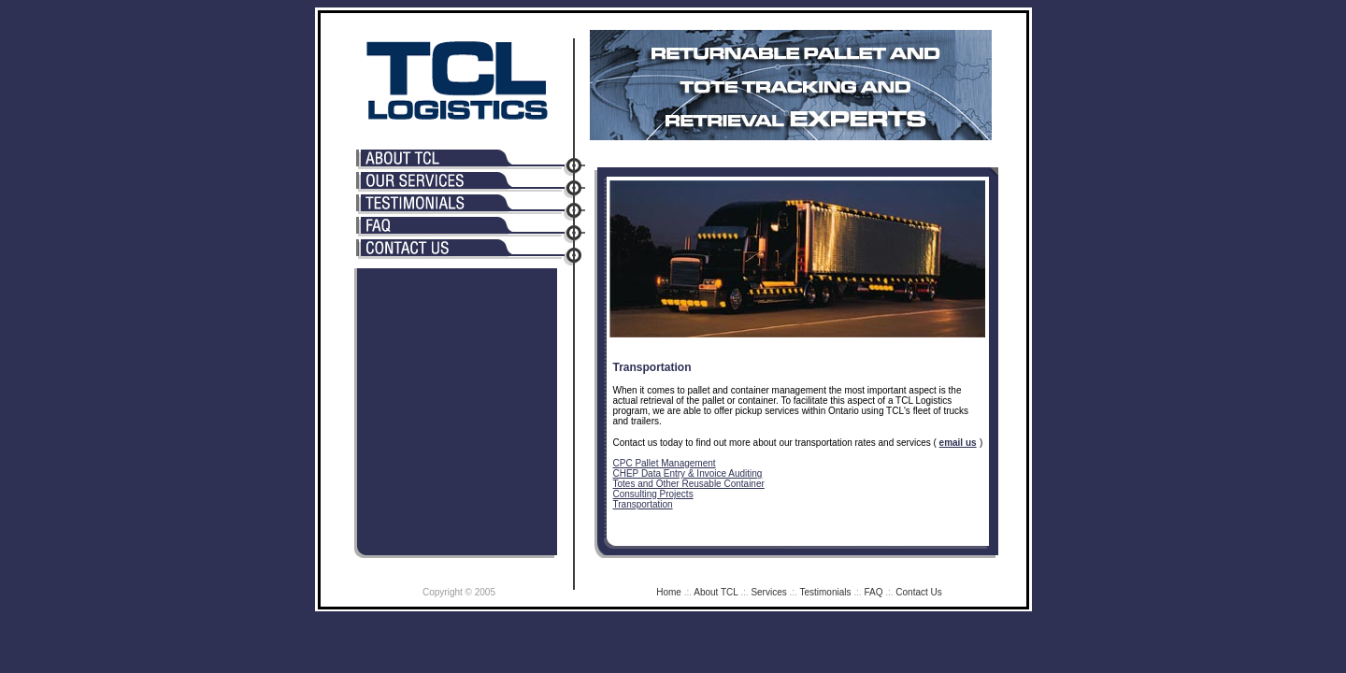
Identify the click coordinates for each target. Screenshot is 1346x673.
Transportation (643, 504)
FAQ (873, 592)
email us (958, 442)
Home (668, 592)
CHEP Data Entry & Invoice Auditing (688, 473)
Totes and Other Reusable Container (689, 484)
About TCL (716, 592)
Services (768, 592)
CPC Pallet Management (664, 463)
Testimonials (825, 592)
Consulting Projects (653, 494)
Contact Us (918, 592)
